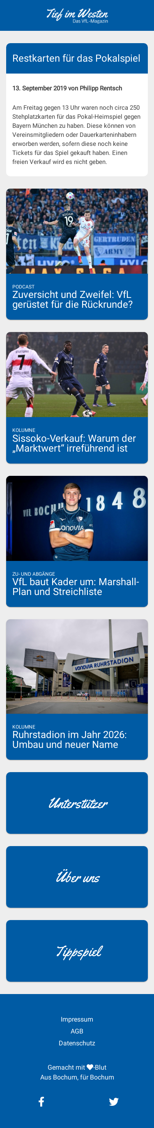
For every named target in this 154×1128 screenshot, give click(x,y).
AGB (77, 1031)
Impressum (77, 1019)
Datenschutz (77, 1043)
